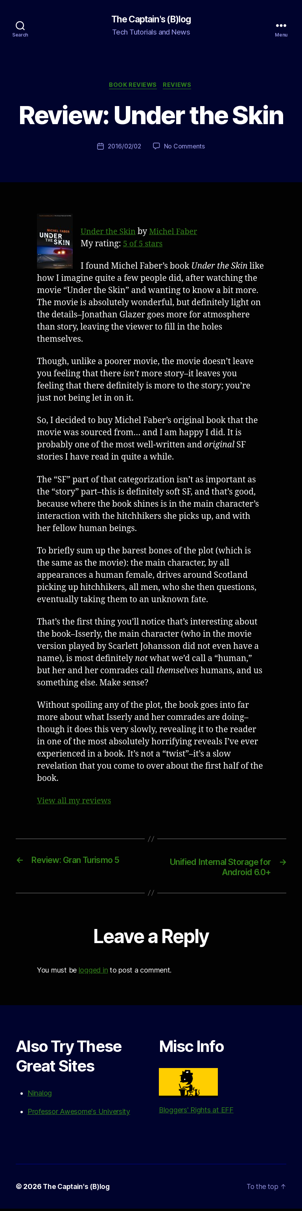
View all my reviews (76, 802)
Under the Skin (110, 233)
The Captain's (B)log (151, 19)
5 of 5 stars (144, 245)
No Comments (185, 148)
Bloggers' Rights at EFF (196, 1093)
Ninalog (40, 1095)
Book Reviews (133, 86)
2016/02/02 (124, 148)
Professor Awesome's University (79, 1114)
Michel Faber (178, 233)
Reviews (179, 86)
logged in (93, 972)
